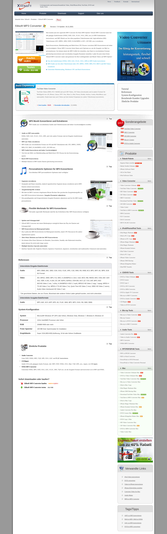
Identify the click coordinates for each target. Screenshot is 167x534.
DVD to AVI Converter (127, 286)
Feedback (117, 1)
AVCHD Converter (130, 136)
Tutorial (125, 89)
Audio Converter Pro (126, 334)
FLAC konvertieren (62, 358)
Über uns (100, 13)
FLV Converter (125, 216)
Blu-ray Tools (127, 310)
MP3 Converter (125, 340)
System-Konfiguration (131, 95)
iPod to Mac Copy (126, 400)
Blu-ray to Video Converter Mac (130, 382)
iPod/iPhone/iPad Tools (131, 228)
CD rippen (94, 364)
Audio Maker (129, 495)
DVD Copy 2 (124, 283)
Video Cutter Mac (126, 432)
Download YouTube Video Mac (130, 394)
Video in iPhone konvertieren (134, 484)
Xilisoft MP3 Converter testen (35, 387)
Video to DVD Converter (128, 305)
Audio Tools (127, 330)
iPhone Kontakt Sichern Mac (129, 407)
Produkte (42, 13)
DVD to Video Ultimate (127, 277)
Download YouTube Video (128, 201)
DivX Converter (125, 219)
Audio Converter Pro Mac (128, 410)
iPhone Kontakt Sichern (127, 248)
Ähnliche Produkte (129, 101)
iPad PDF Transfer (126, 267)
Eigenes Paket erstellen (127, 163)
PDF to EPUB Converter (128, 353)
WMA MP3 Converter (29, 367)
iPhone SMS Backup (126, 260)
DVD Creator (124, 280)
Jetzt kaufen (42, 105)
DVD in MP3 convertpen (132, 526)
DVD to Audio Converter (132, 143)
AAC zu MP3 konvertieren (133, 523)
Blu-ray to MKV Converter (128, 295)
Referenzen (126, 92)
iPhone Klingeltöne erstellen (133, 488)
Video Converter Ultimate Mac (130, 372)
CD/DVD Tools (128, 273)
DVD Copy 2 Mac (126, 419)
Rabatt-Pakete (128, 159)
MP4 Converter (125, 213)
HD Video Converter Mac (128, 422)
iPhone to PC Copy (126, 239)
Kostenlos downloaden (62, 105)
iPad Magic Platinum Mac (128, 388)
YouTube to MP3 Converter (129, 210)
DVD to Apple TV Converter (129, 292)
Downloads (62, 13)
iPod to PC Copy (125, 254)
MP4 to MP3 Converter (132, 499)
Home (23, 13)
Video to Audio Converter (128, 337)
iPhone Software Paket (127, 169)
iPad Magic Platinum (126, 232)
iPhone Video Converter (127, 257)
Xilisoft (27, 19)
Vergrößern (42, 55)
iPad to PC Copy (125, 236)
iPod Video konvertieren (132, 477)
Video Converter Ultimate (128, 185)
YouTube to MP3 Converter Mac (130, 397)
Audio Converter (27, 355)
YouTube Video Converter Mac (130, 379)
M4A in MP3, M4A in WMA (134, 519)
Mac (124, 368)
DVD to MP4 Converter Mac (129, 428)
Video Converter (128, 181)
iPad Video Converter (127, 251)
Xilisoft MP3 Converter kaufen (35, 383)
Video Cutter (124, 207)
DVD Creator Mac (126, 413)
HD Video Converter (126, 191)
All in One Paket (125, 172)
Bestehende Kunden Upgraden (135, 98)
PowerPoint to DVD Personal (129, 359)
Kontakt (125, 1)
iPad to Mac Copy (126, 385)
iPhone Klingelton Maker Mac (129, 416)
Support (81, 13)
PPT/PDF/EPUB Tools (131, 349)
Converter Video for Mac (132, 491)
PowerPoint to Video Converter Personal (133, 362)
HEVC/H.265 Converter (127, 223)
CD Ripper (25, 361)
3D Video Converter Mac (128, 425)
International (135, 1)
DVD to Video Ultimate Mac (129, 375)
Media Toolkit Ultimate (127, 166)
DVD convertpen (130, 480)
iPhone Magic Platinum (127, 242)
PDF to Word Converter (127, 356)
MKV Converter (129, 132)
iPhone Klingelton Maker (128, 264)
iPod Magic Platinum (127, 245)
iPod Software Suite (126, 175)
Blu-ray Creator (129, 140)
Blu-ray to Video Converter (128, 315)
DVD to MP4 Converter (127, 289)
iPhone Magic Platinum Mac (129, 404)
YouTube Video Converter (46, 89)
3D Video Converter (126, 194)
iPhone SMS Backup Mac (128, 391)
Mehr (149, 158)
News (109, 1)
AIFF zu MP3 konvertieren (133, 515)
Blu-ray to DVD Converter (128, 321)
